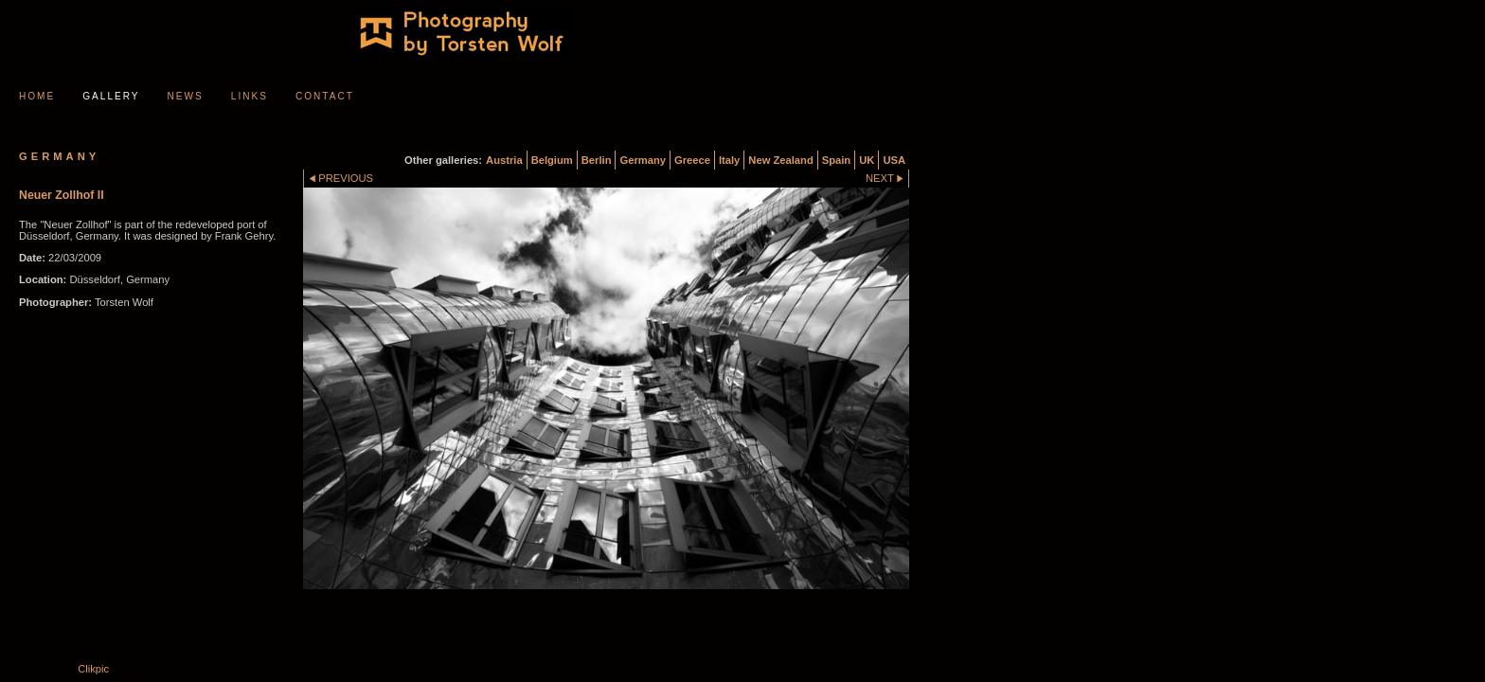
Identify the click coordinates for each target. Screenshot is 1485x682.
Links (249, 96)
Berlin (596, 160)
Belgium (552, 160)
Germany (642, 160)
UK (866, 160)
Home (37, 96)
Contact (324, 96)
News (186, 96)
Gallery (110, 96)
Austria (504, 160)
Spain (836, 160)
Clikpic (93, 668)
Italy (729, 160)
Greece (692, 160)
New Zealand (780, 160)
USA (894, 160)
